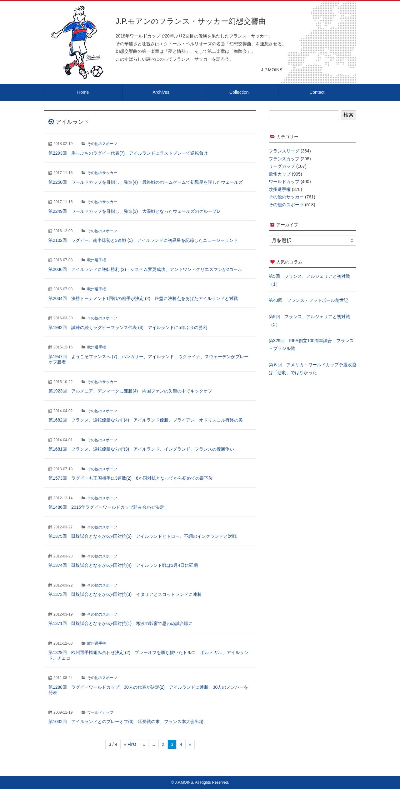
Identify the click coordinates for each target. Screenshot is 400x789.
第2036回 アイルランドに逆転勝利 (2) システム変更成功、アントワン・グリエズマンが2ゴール (145, 269)
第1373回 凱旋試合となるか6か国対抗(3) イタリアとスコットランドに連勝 (125, 594)
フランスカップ (284, 158)
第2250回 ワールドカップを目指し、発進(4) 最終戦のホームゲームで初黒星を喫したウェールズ (145, 182)
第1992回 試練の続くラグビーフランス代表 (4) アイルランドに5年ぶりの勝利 (127, 327)
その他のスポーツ (102, 144)
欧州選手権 (96, 260)
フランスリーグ (284, 150)
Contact (316, 92)
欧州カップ (280, 174)
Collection (238, 92)
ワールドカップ (100, 712)
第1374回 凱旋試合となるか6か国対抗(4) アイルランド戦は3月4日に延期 (123, 565)
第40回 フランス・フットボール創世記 (308, 300)
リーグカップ (282, 166)
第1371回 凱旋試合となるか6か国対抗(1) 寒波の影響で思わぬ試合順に (120, 623)
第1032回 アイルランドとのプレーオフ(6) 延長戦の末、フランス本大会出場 (125, 721)
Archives (160, 92)
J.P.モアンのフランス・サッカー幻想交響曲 (191, 21)
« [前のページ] (143, 744)
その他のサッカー (102, 173)
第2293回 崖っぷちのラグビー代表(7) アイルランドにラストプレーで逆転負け (128, 153)
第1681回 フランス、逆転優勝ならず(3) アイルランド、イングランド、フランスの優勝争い (141, 449)
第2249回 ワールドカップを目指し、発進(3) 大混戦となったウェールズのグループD (134, 211)
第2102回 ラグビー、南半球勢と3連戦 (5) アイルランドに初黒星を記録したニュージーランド (143, 240)
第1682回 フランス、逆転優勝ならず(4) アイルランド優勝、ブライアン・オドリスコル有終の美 (145, 419)
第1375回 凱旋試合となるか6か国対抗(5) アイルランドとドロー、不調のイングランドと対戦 (142, 536)
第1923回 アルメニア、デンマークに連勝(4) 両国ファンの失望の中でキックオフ (130, 390)
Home (83, 92)
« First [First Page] (130, 744)
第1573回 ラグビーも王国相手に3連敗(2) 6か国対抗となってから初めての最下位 (130, 478)
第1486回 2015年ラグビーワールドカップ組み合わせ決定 (106, 507)
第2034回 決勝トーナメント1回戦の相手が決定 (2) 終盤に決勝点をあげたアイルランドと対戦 (143, 298)
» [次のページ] (190, 744)
